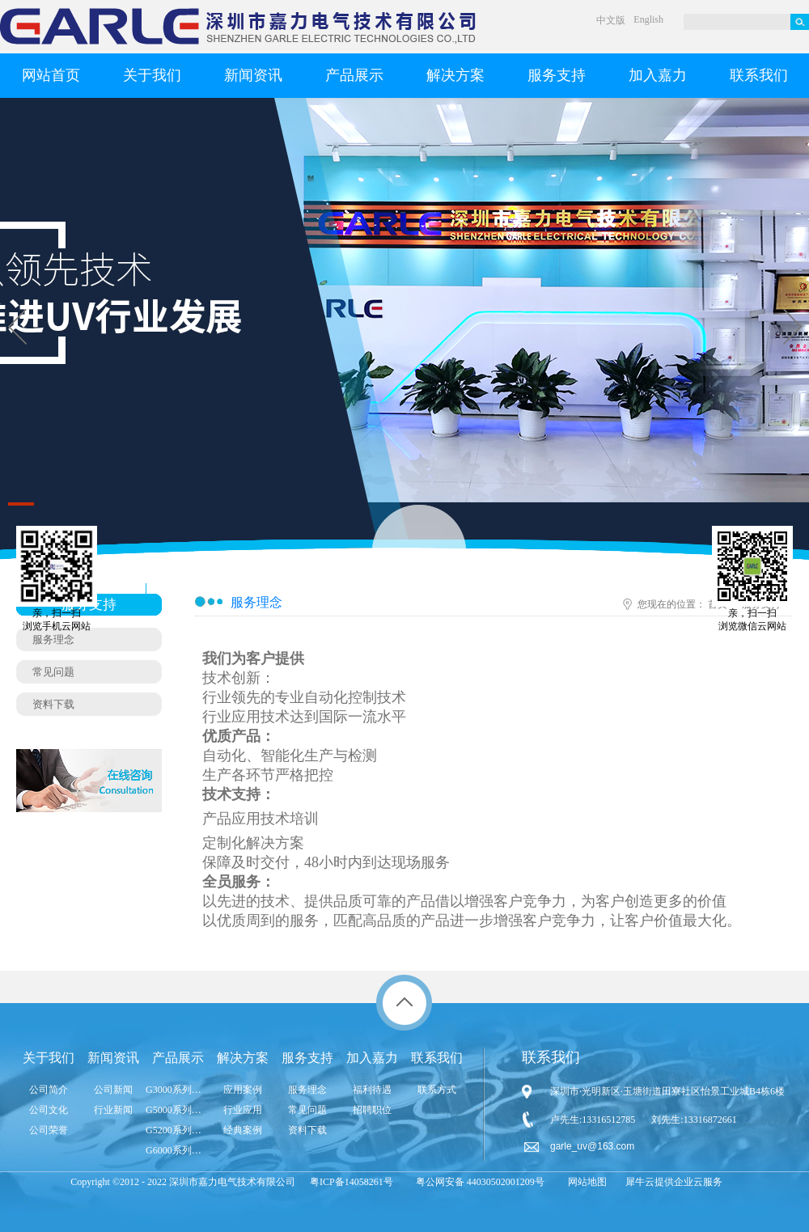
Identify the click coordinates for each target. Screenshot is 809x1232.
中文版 (610, 20)
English (648, 19)
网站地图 (585, 1182)
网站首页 (51, 75)
